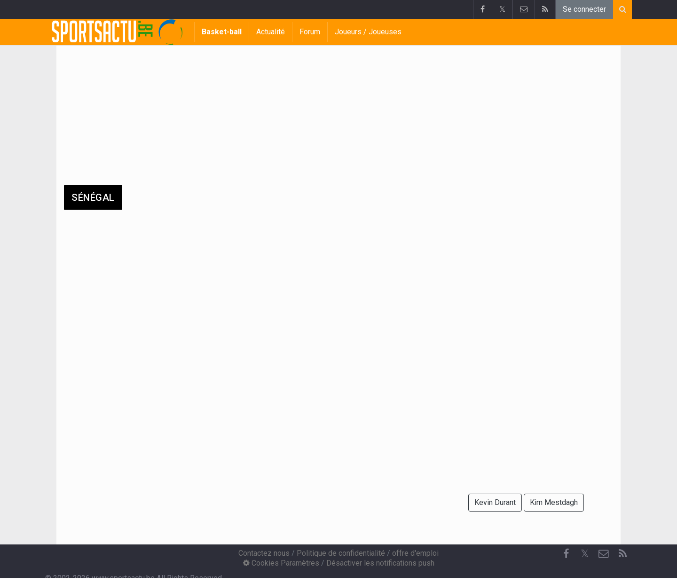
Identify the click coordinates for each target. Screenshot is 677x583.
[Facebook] (566, 553)
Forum (309, 31)
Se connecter (584, 9)
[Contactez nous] (603, 553)
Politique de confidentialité (341, 553)
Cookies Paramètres (281, 563)
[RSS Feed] (622, 553)
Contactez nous (264, 553)
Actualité (270, 31)
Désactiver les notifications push (380, 563)
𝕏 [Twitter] (585, 553)
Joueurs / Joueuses (368, 31)
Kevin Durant (495, 502)
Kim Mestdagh (554, 502)
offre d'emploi (415, 553)
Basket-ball (222, 31)
